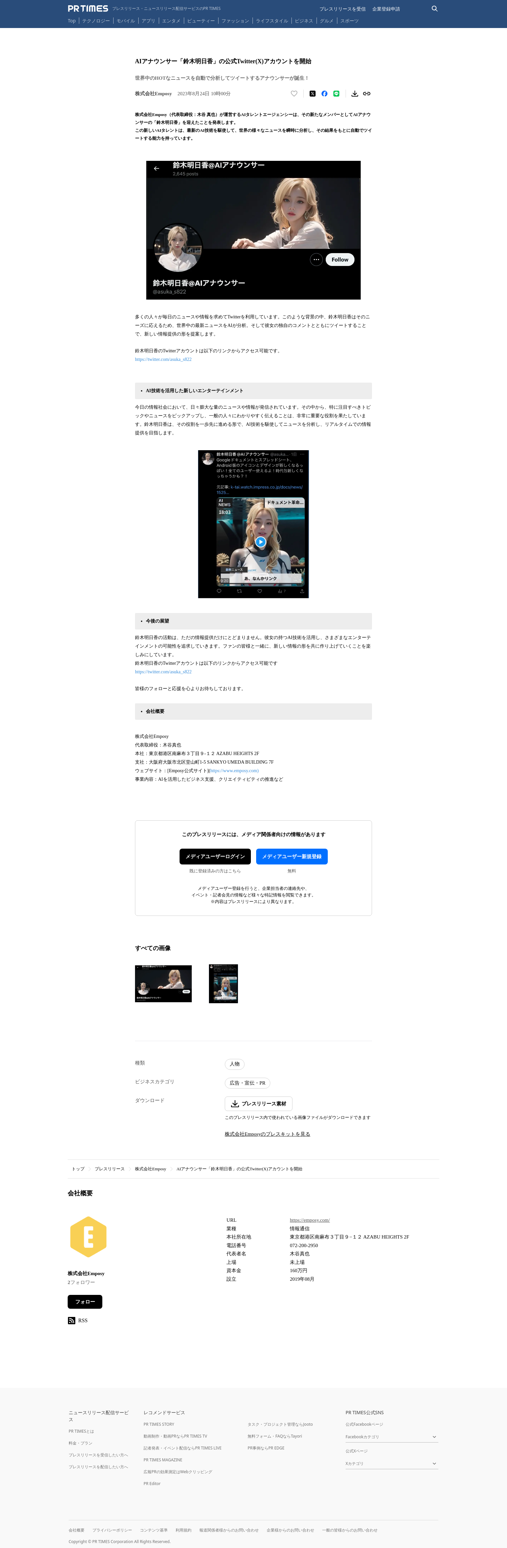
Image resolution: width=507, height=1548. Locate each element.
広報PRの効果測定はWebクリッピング (178, 1472)
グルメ (327, 20)
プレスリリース (110, 1168)
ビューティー (201, 20)
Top (72, 20)
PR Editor (152, 1483)
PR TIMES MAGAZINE (163, 1460)
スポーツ (349, 20)
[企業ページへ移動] (88, 1238)
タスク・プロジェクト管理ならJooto (280, 1424)
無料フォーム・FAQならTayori (275, 1436)
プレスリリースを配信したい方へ (98, 1467)
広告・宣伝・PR (247, 1083)
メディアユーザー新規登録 (291, 856)
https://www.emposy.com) (234, 770)
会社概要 (76, 1530)
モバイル (126, 20)
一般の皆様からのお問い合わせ (350, 1530)
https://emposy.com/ (310, 1220)
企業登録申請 (386, 9)
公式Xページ (357, 1451)
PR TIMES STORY (159, 1424)
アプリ (148, 20)
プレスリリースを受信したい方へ (98, 1455)
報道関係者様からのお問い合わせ (229, 1530)
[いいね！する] (294, 93)
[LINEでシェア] (336, 93)
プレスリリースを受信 (343, 9)
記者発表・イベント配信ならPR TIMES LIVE (182, 1448)
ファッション (235, 20)
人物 (235, 1063)
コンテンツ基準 (154, 1530)
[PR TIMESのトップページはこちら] (144, 9)
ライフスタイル (272, 20)
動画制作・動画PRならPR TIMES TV (175, 1436)
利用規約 (183, 1530)
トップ (78, 1168)
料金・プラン (80, 1443)
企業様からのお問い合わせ (290, 1530)
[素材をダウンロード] (355, 93)
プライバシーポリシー (112, 1530)
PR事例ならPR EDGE (266, 1448)
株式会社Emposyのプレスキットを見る (267, 1134)
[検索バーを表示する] (434, 8)
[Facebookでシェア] (324, 93)
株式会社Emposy (150, 1168)
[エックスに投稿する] (312, 93)
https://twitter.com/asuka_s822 (163, 359)
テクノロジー (96, 20)
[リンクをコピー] (366, 93)
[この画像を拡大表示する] (163, 983)
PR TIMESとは (81, 1431)
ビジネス (304, 20)
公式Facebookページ (364, 1424)
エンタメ (171, 20)
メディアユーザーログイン (215, 856)
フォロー (85, 1301)
